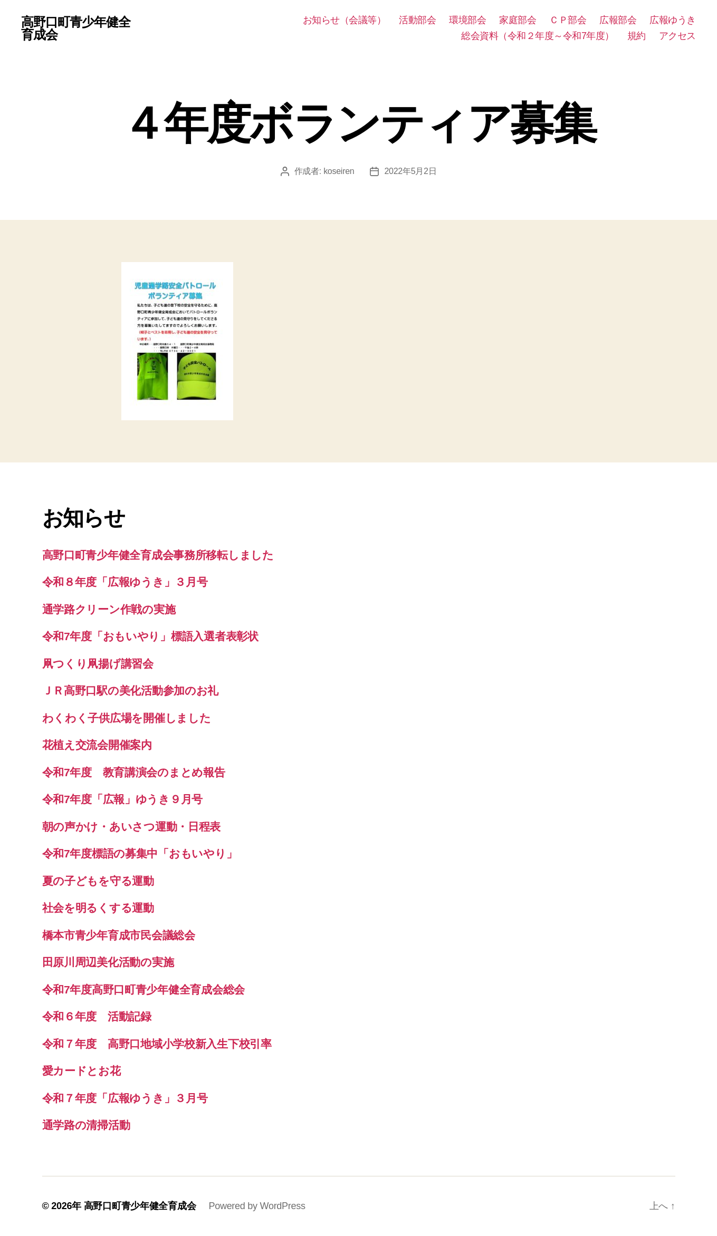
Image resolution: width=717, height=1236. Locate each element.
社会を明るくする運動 (98, 908)
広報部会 (617, 20)
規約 (636, 36)
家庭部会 (517, 20)
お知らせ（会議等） (344, 20)
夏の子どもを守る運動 (98, 881)
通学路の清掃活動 (86, 1125)
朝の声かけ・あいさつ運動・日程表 (131, 826)
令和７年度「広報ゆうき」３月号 (125, 1098)
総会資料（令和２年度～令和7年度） (537, 36)
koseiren (338, 171)
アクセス (677, 36)
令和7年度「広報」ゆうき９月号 (122, 799)
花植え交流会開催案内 (97, 745)
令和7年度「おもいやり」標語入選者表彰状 (150, 636)
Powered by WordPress (256, 1206)
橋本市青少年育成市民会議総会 (118, 935)
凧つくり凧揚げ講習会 (98, 664)
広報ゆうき (672, 20)
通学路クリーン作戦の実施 (109, 609)
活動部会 (417, 20)
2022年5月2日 (410, 171)
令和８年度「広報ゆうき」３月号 (125, 582)
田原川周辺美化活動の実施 (108, 962)
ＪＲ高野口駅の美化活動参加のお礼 (130, 690)
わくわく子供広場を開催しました (126, 718)
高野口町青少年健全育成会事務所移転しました (158, 555)
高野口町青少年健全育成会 (75, 28)
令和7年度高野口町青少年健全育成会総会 (143, 989)
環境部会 (467, 20)
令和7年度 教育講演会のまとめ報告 (133, 772)
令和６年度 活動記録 (96, 1016)
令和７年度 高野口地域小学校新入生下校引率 (157, 1044)
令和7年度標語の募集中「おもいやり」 (139, 853)
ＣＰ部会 (567, 20)
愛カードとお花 (81, 1071)
